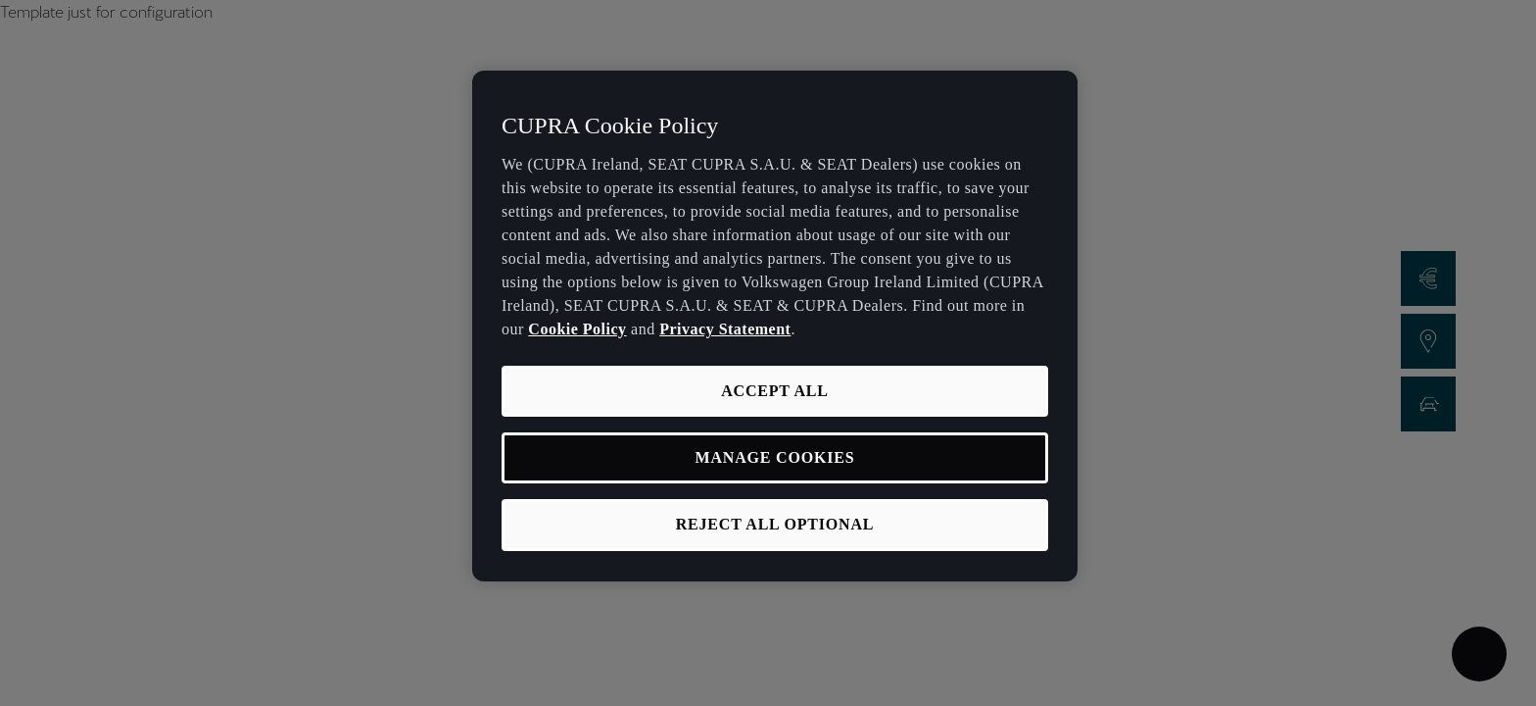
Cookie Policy (577, 329)
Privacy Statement (725, 329)
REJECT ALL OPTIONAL (775, 524)
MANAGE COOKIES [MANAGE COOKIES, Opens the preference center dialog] (775, 457)
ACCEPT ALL (775, 390)
